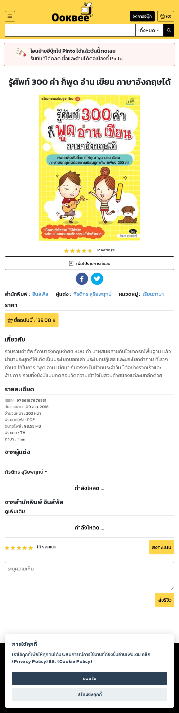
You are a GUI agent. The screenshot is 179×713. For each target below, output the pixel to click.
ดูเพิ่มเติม (15, 511)
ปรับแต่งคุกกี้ (89, 694)
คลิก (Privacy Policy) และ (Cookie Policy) (81, 658)
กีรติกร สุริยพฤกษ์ (24, 472)
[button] (82, 278)
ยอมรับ (89, 678)
